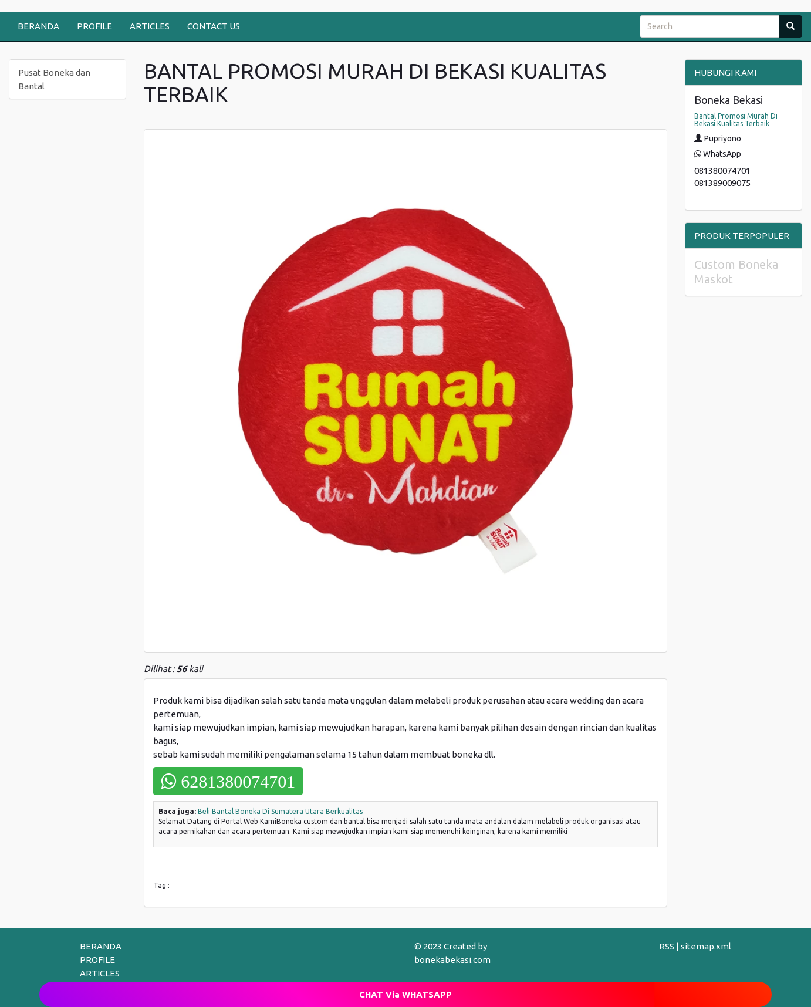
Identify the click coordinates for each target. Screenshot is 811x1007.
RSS (666, 946)
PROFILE (94, 26)
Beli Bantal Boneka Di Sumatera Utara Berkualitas (280, 811)
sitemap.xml (706, 946)
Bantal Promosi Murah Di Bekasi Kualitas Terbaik (736, 119)
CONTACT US (213, 26)
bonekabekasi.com (452, 960)
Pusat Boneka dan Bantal (54, 79)
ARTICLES (150, 26)
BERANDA (38, 26)
